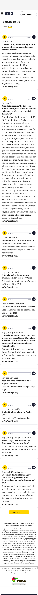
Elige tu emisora (28, 14)
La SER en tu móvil (26, 570)
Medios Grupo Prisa (19, 584)
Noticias (4, 26)
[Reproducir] (4, 37)
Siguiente (15, 512)
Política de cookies (12, 570)
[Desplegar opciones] (34, 37)
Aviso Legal (5, 568)
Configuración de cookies (19, 573)
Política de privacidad (29, 568)
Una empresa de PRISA (19, 579)
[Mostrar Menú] (2, 13)
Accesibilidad (15, 568)
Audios (10, 26)
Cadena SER (9, 13)
